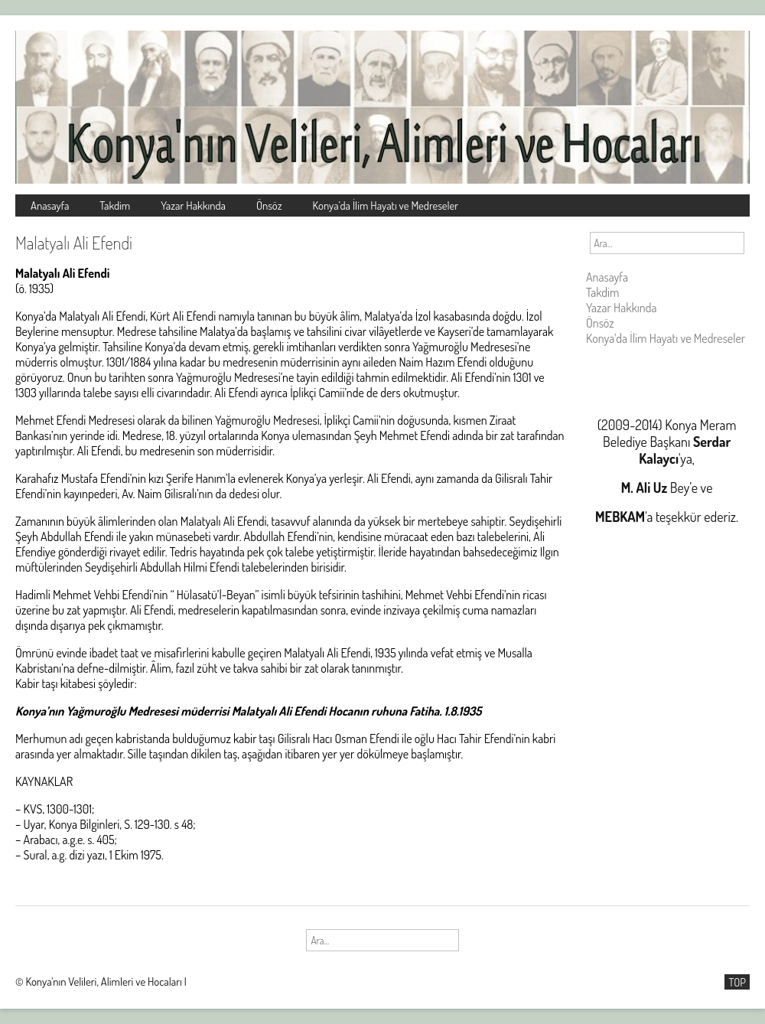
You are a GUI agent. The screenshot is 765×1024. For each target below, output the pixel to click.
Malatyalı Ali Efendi (73, 242)
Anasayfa (50, 205)
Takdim (114, 205)
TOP (737, 982)
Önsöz (269, 205)
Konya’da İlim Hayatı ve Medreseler (386, 205)
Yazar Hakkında (193, 205)
